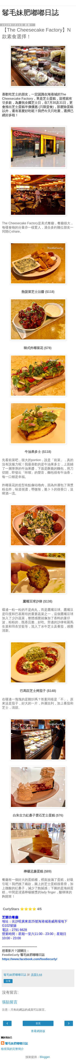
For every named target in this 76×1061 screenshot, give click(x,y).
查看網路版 (38, 1031)
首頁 (38, 1023)
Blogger (45, 1057)
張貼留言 (9, 1002)
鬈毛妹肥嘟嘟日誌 (30, 12)
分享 (8, 981)
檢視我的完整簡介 (12, 1048)
